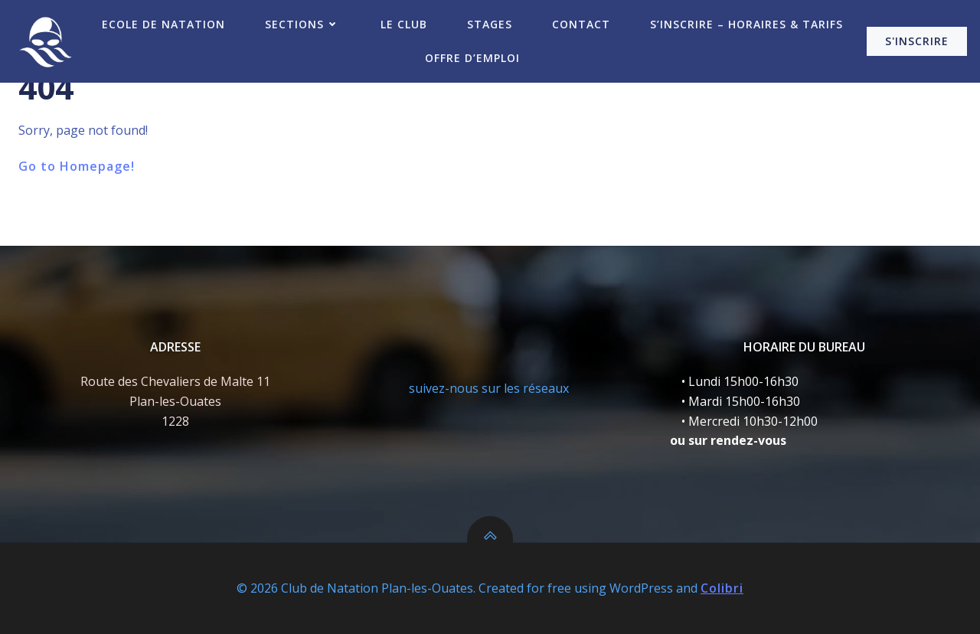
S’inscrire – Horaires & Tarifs (746, 24)
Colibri (722, 588)
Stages (489, 24)
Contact (581, 24)
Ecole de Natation (163, 24)
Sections (303, 24)
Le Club (404, 24)
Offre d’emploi (472, 58)
